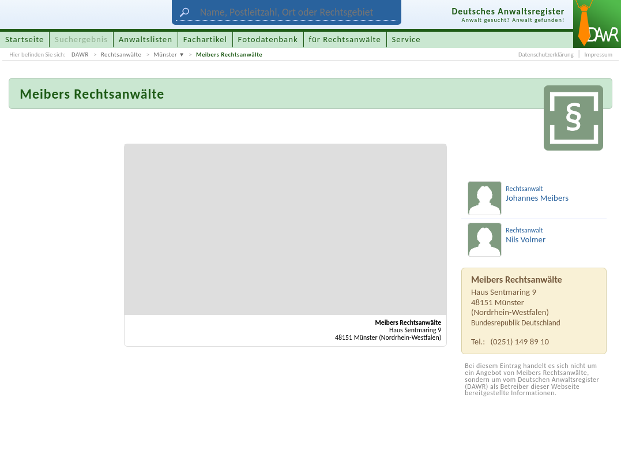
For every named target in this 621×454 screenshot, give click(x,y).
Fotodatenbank (268, 39)
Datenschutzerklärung (546, 54)
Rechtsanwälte (121, 54)
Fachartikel (205, 39)
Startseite (24, 39)
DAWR (80, 54)
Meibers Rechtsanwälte (229, 54)
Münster (165, 54)
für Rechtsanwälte (344, 39)
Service (406, 39)
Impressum (598, 54)
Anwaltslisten (145, 39)
